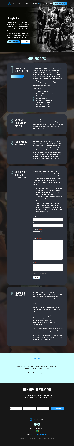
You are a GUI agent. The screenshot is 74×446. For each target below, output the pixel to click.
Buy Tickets (25, 41)
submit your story (60, 3)
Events (35, 3)
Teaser (37, 238)
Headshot (38, 229)
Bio (36, 263)
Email (37, 223)
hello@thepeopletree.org (39, 434)
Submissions (49, 3)
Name (37, 216)
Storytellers (41, 3)
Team (31, 3)
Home (27, 3)
